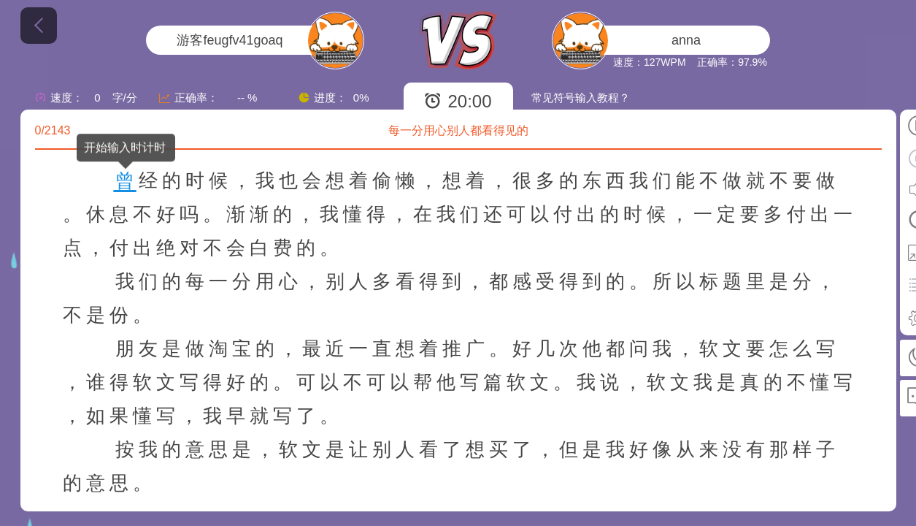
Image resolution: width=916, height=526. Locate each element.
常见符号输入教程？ (580, 97)
